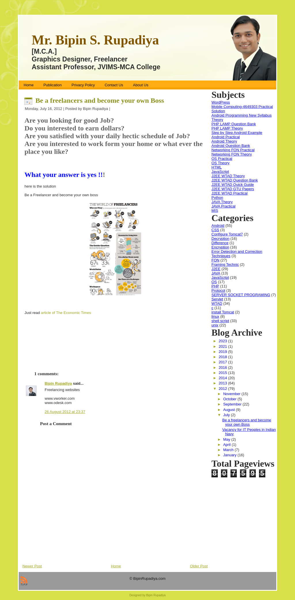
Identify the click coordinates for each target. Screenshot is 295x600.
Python (217, 197)
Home (116, 566)
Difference (219, 243)
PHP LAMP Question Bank (233, 124)
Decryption (220, 238)
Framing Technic (225, 264)
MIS (214, 210)
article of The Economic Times (66, 313)
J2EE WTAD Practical (229, 193)
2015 (223, 373)
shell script (220, 321)
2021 (223, 346)
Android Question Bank (230, 145)
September (233, 404)
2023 (223, 341)
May (227, 439)
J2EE (215, 269)
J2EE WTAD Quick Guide (232, 184)
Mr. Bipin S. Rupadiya (95, 40)
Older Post (199, 566)
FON (215, 260)
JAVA (215, 273)
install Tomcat (222, 312)
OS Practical (221, 158)
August (229, 410)
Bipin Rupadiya (58, 383)
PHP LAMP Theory (227, 128)
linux (215, 316)
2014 (223, 378)
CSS (215, 230)
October (230, 399)
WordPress (220, 102)
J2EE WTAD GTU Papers (232, 189)
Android (217, 225)
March (229, 450)
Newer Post (32, 566)
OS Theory (220, 163)
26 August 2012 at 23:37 (65, 412)
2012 (223, 388)
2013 (223, 383)
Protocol (218, 290)
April (227, 444)
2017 (223, 362)
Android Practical (225, 137)
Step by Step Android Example (236, 132)
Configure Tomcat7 (227, 234)
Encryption (220, 247)
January (230, 455)
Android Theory (224, 141)
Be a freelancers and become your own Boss (99, 100)
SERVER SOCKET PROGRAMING (240, 295)
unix (214, 325)
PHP (215, 286)
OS (214, 282)
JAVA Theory (222, 202)
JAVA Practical (223, 206)
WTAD (216, 303)
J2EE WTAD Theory (228, 176)
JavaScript (220, 171)
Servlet (217, 299)
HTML (216, 167)
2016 (223, 367)
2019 (223, 351)
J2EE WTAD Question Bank (234, 180)
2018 (223, 357)
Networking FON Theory (231, 154)
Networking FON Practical (233, 150)
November (232, 394)
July (227, 415)
